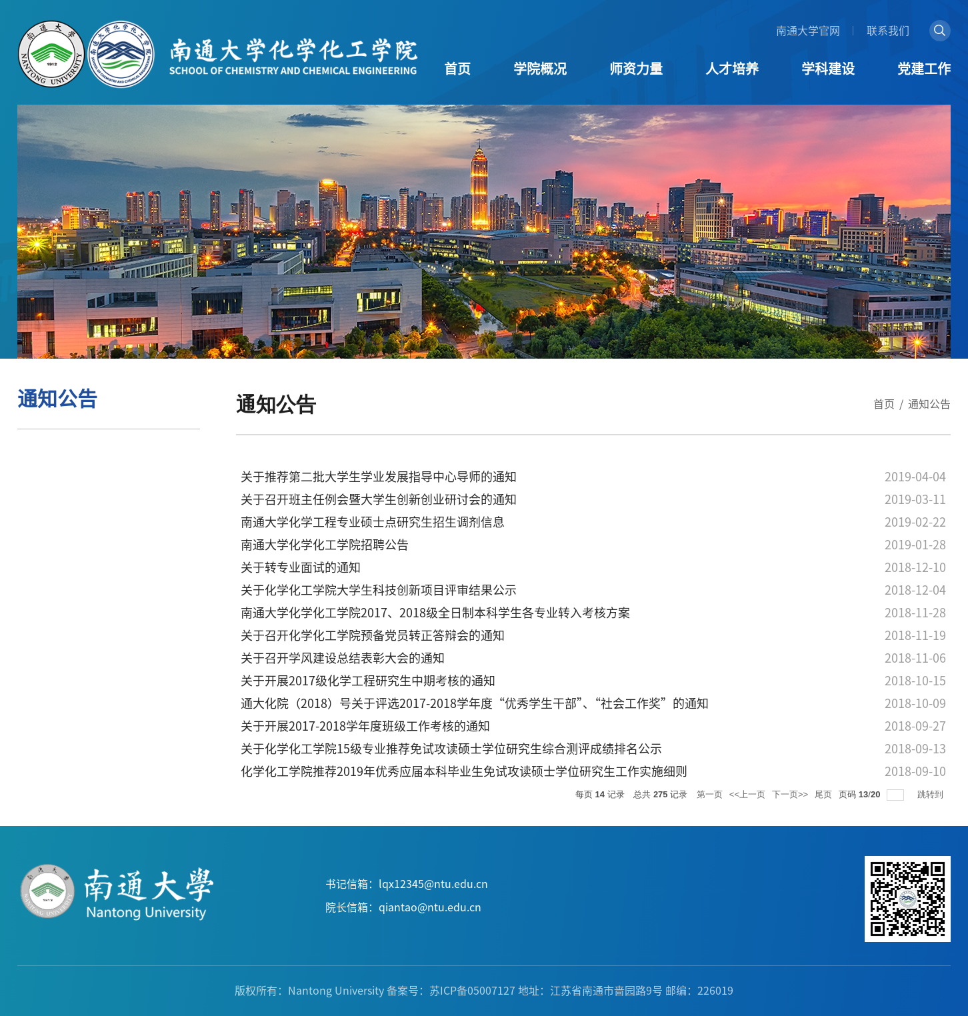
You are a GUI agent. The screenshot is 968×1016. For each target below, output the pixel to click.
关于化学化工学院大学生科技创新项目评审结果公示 (379, 590)
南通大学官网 (808, 30)
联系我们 (888, 30)
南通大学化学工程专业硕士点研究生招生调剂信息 (373, 522)
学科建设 (828, 68)
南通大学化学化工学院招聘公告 (325, 545)
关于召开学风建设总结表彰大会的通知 (343, 658)
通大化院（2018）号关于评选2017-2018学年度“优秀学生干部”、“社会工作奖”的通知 (475, 703)
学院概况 (540, 68)
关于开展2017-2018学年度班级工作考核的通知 (365, 726)
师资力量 (636, 68)
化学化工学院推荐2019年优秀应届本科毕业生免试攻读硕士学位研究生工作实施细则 (464, 771)
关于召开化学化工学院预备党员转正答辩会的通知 (373, 635)
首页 (457, 68)
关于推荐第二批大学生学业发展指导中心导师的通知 (379, 477)
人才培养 (732, 68)
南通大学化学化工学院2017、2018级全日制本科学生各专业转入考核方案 (435, 613)
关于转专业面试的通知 (301, 567)
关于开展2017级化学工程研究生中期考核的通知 (368, 681)
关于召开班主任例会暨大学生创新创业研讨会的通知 (379, 499)
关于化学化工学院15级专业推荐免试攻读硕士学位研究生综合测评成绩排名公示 (451, 749)
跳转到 (931, 794)
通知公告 (929, 404)
